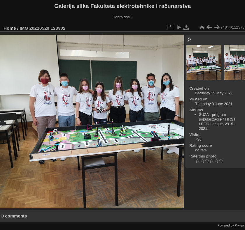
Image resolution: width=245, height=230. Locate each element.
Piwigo (239, 225)
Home (10, 28)
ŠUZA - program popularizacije (212, 116)
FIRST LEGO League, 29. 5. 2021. (217, 124)
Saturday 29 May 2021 (214, 93)
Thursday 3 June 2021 (213, 104)
